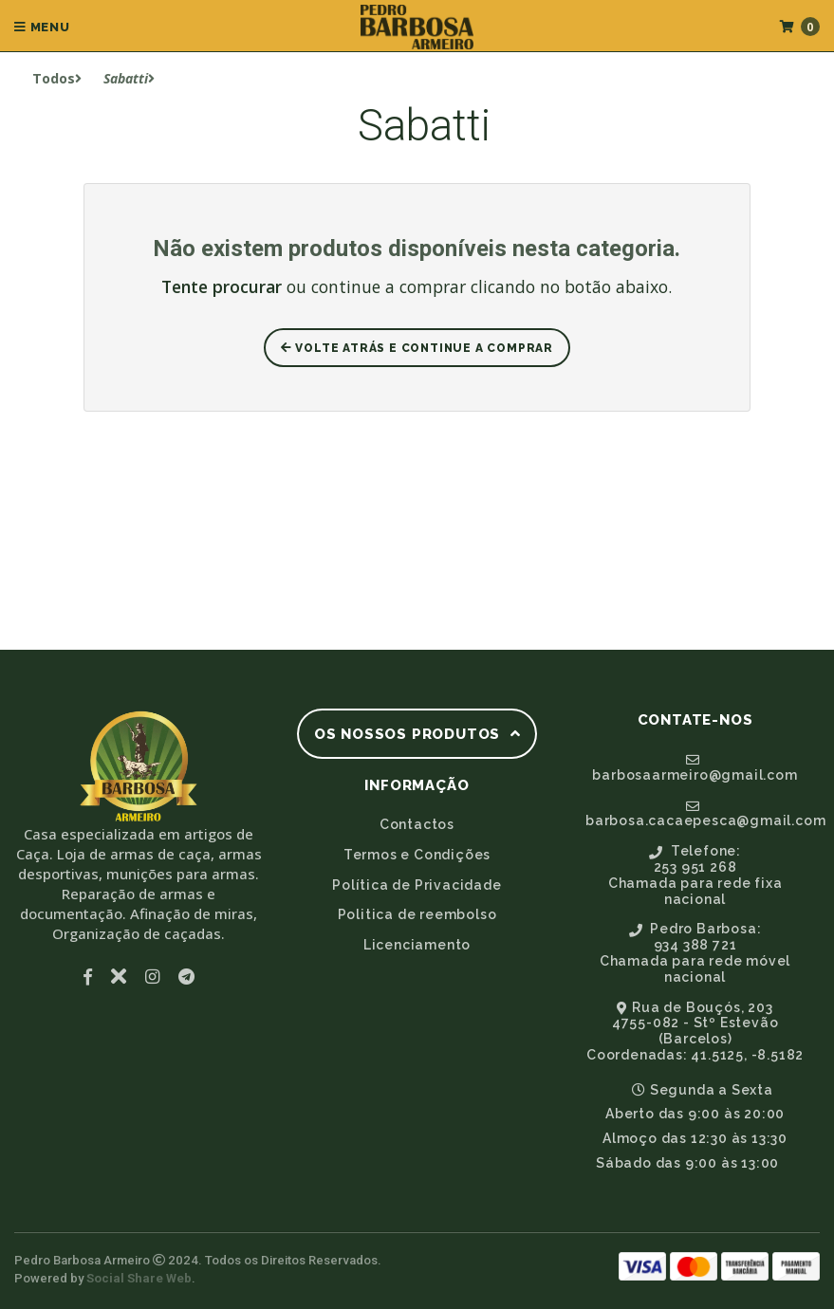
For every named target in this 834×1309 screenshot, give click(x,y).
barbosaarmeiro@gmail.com (694, 767)
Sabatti (129, 78)
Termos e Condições (417, 854)
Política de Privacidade (416, 885)
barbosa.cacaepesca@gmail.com (702, 814)
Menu (42, 27)
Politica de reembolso (417, 914)
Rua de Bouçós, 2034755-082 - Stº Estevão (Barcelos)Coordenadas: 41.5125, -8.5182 (695, 1031)
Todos (57, 78)
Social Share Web (139, 1278)
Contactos (417, 824)
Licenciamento (417, 944)
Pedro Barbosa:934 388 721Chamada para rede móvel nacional (695, 952)
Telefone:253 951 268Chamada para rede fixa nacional (695, 874)
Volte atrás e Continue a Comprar (417, 348)
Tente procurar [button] (221, 286)
